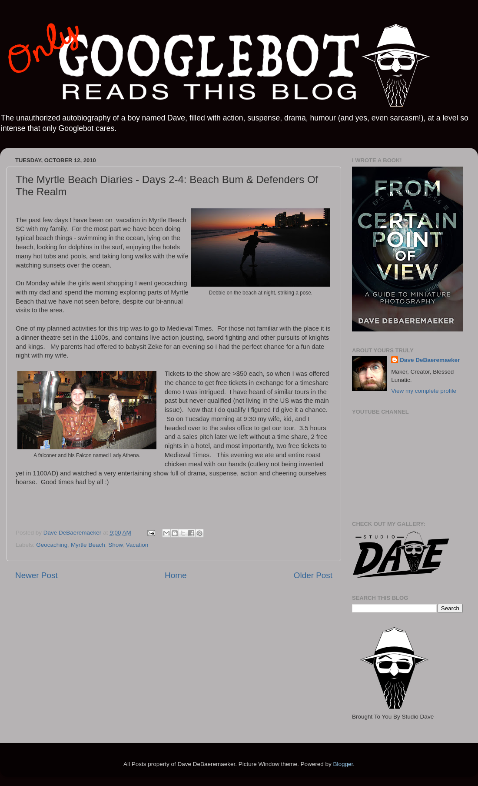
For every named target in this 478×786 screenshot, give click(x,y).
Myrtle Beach (88, 545)
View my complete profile (423, 391)
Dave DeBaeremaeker (430, 360)
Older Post (313, 575)
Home (175, 575)
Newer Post (36, 575)
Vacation (137, 545)
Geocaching (51, 545)
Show (115, 545)
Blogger (343, 764)
